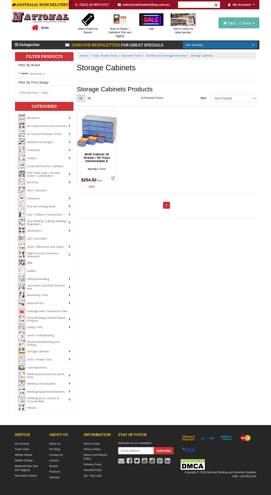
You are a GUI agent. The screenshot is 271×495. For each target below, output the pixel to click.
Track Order (22, 449)
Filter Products (44, 56)
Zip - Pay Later (93, 475)
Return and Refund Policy (95, 456)
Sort (203, 98)
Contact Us (56, 454)
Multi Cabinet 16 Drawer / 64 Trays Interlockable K (97, 157)
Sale (151, 28)
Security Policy (93, 469)
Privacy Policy (92, 449)
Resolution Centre (26, 475)
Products (54, 471)
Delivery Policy (93, 464)
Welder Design (24, 460)
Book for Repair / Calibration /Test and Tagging (119, 32)
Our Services (194, 45)
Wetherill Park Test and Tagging (26, 468)
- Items (239, 23)
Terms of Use (92, 443)
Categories (27, 44)
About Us (54, 443)
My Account (241, 4)
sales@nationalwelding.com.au (144, 4)
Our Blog (54, 449)
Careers (54, 460)
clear (44, 93)
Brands (53, 466)
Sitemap (54, 477)
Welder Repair (23, 454)
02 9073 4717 (92, 4)
